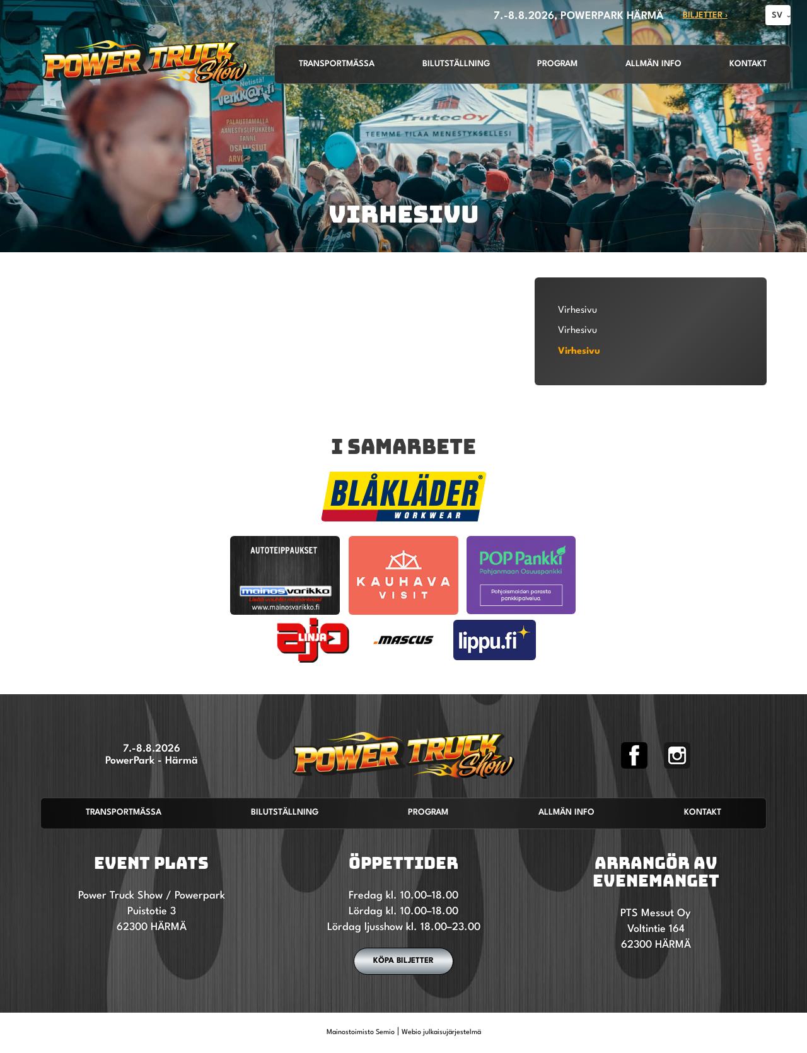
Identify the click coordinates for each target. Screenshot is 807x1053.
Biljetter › (705, 15)
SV (777, 15)
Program (557, 64)
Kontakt (748, 64)
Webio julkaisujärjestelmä (441, 1032)
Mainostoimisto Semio (361, 1032)
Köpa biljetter (403, 961)
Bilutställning (456, 64)
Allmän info (653, 64)
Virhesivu (577, 310)
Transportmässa (336, 64)
